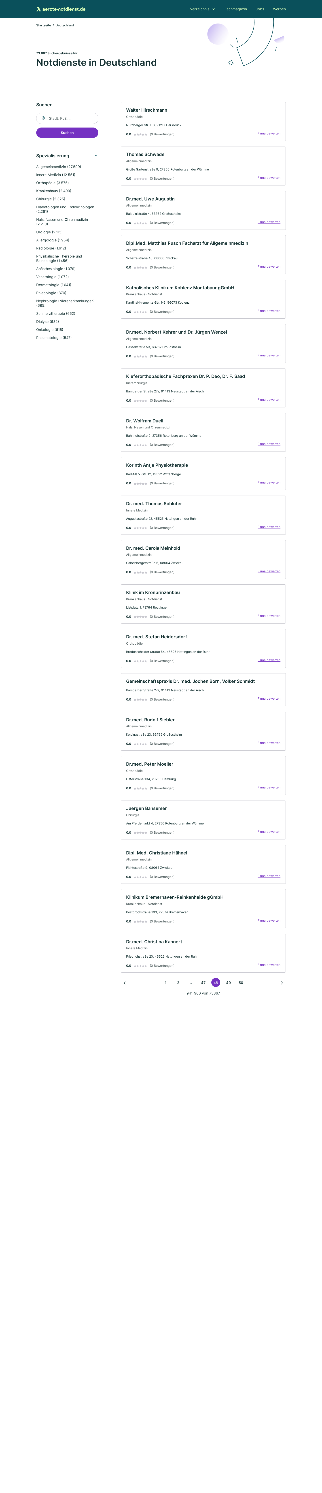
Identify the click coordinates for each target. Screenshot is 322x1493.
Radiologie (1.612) (51, 248)
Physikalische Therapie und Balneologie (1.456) (59, 258)
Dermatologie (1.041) (53, 285)
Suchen (67, 133)
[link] (203, 122)
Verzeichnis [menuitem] (199, 9)
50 (241, 988)
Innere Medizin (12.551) (55, 175)
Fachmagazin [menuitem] (236, 9)
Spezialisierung (52, 156)
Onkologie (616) (49, 330)
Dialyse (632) (47, 322)
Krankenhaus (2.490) (53, 191)
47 (203, 988)
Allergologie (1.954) (52, 240)
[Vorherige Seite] (125, 988)
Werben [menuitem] (279, 9)
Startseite (43, 26)
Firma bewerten (268, 134)
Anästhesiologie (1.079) (56, 269)
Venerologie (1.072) (52, 277)
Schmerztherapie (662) (55, 314)
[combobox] (67, 118)
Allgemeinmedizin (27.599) (58, 167)
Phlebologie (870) (51, 293)
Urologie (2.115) (49, 232)
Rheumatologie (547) (54, 338)
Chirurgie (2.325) (50, 199)
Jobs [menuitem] (260, 9)
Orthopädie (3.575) (52, 183)
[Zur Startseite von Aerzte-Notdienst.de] (60, 9)
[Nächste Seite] (281, 988)
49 (228, 988)
